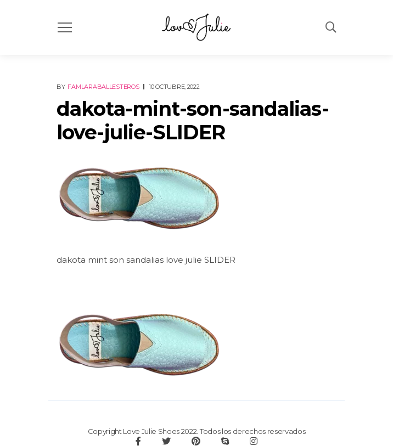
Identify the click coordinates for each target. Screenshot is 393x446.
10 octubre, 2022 (174, 87)
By (99, 87)
